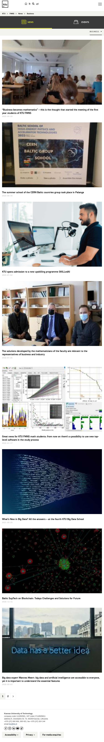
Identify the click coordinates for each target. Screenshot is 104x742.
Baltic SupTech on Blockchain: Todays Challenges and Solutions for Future (41, 598)
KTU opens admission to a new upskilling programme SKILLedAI (36, 271)
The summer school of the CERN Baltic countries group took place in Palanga (43, 192)
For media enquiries (51, 734)
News (26, 22)
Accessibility (11, 734)
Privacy (30, 734)
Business (94, 32)
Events (81, 22)
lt (29, 3)
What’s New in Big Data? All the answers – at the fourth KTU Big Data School (43, 519)
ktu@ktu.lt (13, 724)
